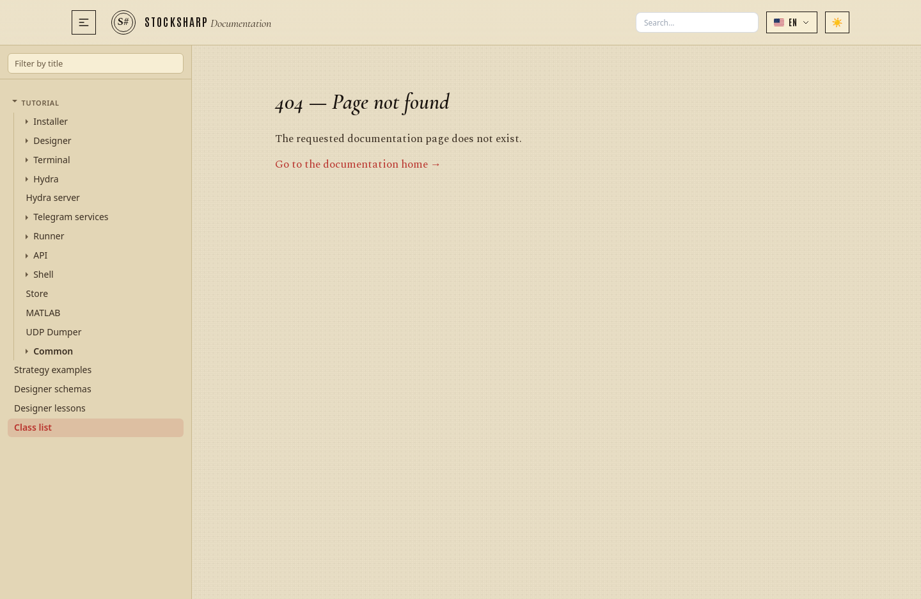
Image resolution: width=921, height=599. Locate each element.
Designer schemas (52, 389)
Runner (48, 236)
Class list (33, 427)
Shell (43, 274)
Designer (52, 141)
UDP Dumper (54, 332)
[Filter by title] (96, 63)
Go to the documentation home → (358, 164)
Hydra (45, 179)
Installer (50, 121)
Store (37, 293)
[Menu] (84, 22)
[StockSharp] (191, 22)
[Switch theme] (837, 22)
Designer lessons (50, 408)
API (40, 255)
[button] (791, 22)
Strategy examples (52, 369)
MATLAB (43, 313)
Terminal (51, 160)
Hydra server (53, 197)
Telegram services (70, 217)
